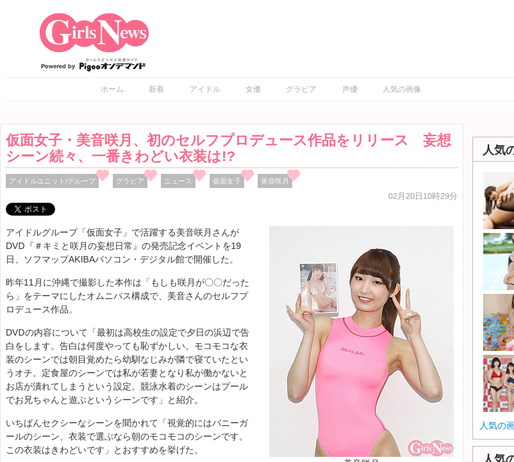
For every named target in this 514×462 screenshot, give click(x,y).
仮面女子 (227, 181)
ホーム (112, 89)
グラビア (301, 89)
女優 (253, 89)
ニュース (178, 181)
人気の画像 (402, 89)
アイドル (205, 89)
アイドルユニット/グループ (52, 181)
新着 (156, 89)
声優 (350, 89)
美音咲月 (275, 181)
